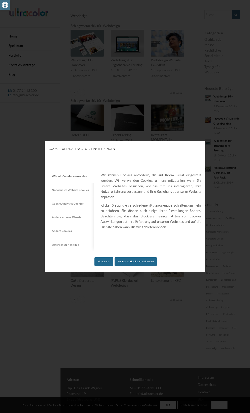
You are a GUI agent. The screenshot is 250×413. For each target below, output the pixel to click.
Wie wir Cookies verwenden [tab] (69, 176)
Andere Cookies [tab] (62, 230)
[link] (5, 5)
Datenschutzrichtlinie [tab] (65, 244)
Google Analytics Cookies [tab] (68, 203)
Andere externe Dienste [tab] (66, 217)
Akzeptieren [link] (103, 261)
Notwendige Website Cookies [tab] (70, 190)
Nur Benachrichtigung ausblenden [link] (136, 261)
